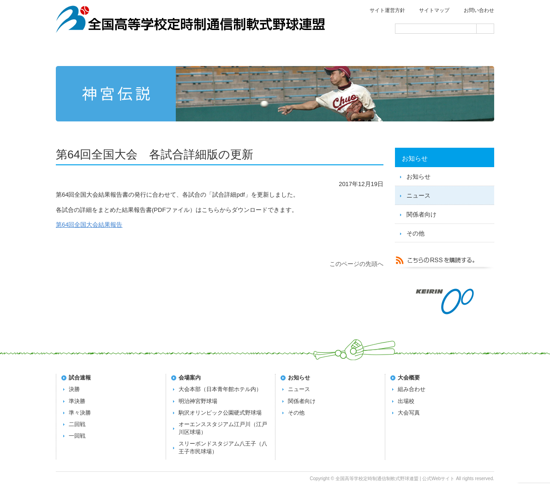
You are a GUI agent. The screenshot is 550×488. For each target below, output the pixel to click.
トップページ (99, 52)
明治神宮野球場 (198, 401)
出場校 (406, 401)
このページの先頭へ (356, 263)
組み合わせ (411, 389)
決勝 (74, 389)
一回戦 (77, 436)
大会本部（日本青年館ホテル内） (220, 389)
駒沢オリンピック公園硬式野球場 (220, 413)
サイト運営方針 (387, 10)
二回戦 (77, 424)
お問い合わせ (479, 10)
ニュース (418, 195)
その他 (415, 233)
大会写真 (409, 413)
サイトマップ (434, 10)
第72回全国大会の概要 (276, 52)
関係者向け (421, 214)
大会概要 (409, 377)
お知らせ (418, 176)
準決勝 (77, 401)
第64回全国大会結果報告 (89, 224)
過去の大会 (363, 52)
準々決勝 (80, 413)
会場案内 (451, 52)
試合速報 (188, 52)
